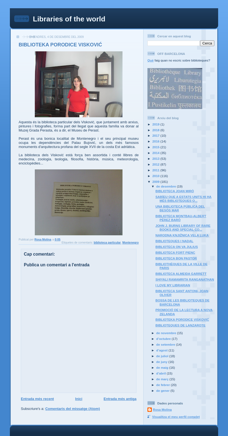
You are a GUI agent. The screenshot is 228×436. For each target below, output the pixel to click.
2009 (156, 181)
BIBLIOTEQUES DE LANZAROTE (180, 325)
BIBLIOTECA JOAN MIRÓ (174, 191)
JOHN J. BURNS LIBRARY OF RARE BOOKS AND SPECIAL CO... (182, 227)
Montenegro (130, 242)
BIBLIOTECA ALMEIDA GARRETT (180, 273)
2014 (156, 153)
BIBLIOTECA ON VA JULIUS (176, 246)
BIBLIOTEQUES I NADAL (174, 241)
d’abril (161, 373)
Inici (78, 399)
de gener (163, 390)
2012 (156, 164)
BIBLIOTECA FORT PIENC (175, 252)
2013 (156, 158)
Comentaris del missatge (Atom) (72, 409)
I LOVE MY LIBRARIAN (172, 285)
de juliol (162, 356)
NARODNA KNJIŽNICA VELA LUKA (182, 235)
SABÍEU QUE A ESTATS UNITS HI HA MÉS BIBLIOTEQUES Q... (183, 198)
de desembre (166, 186)
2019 (156, 124)
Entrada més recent (37, 399)
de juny (162, 362)
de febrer (163, 385)
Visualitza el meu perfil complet (176, 416)
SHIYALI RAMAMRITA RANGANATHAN (184, 279)
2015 (156, 147)
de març (162, 379)
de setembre (166, 344)
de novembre (166, 333)
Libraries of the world (69, 19)
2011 (156, 170)
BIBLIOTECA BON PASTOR (176, 258)
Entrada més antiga (120, 399)
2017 (156, 135)
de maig (162, 367)
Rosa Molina (162, 409)
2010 (156, 176)
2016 (156, 141)
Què (150, 60)
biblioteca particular (107, 242)
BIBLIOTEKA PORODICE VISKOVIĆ (182, 319)
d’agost (162, 350)
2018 (156, 130)
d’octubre (164, 338)
